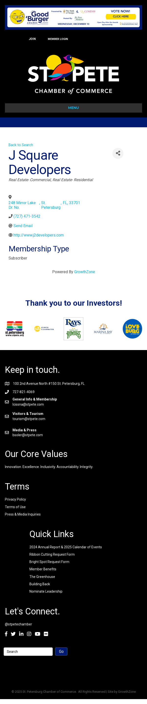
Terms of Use (15, 507)
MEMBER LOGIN (58, 39)
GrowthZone (84, 272)
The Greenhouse (42, 577)
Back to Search (21, 145)
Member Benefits (42, 569)
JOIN (32, 39)
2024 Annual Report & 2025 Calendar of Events (65, 547)
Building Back (39, 584)
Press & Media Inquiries (23, 514)
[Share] (117, 153)
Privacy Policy (15, 499)
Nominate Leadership (45, 591)
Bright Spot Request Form (49, 562)
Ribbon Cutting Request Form (52, 554)
